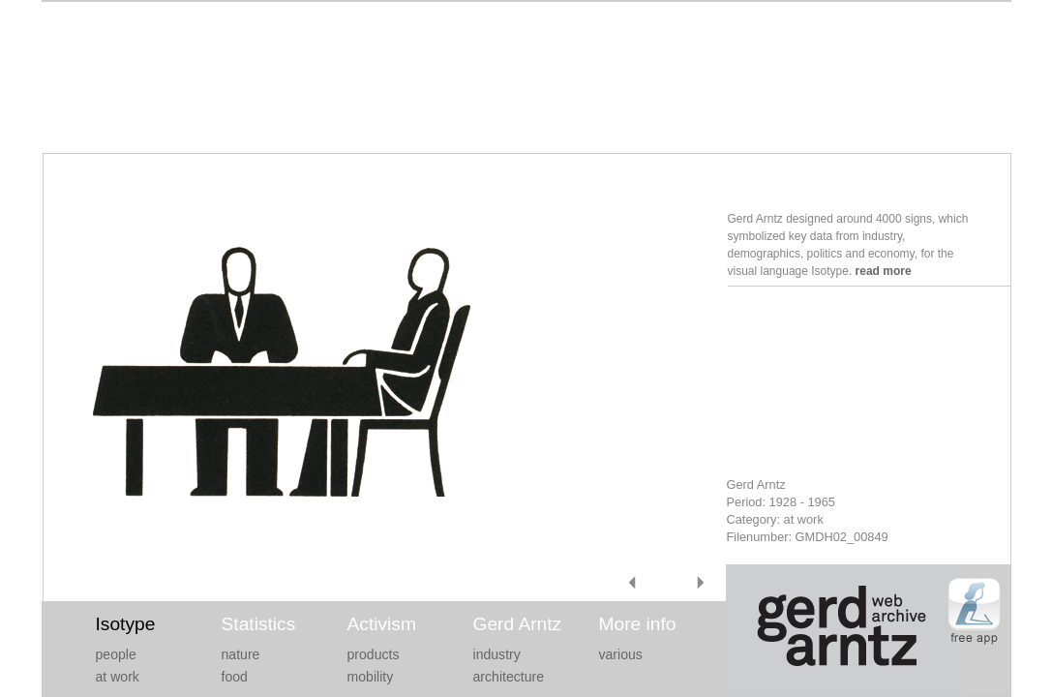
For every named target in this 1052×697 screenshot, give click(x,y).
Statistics (259, 624)
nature (241, 654)
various (621, 654)
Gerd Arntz (517, 624)
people (116, 654)
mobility (370, 676)
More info (637, 624)
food (235, 676)
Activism (381, 624)
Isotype (126, 624)
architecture (509, 676)
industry (497, 654)
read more (884, 271)
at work (117, 676)
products (373, 654)
